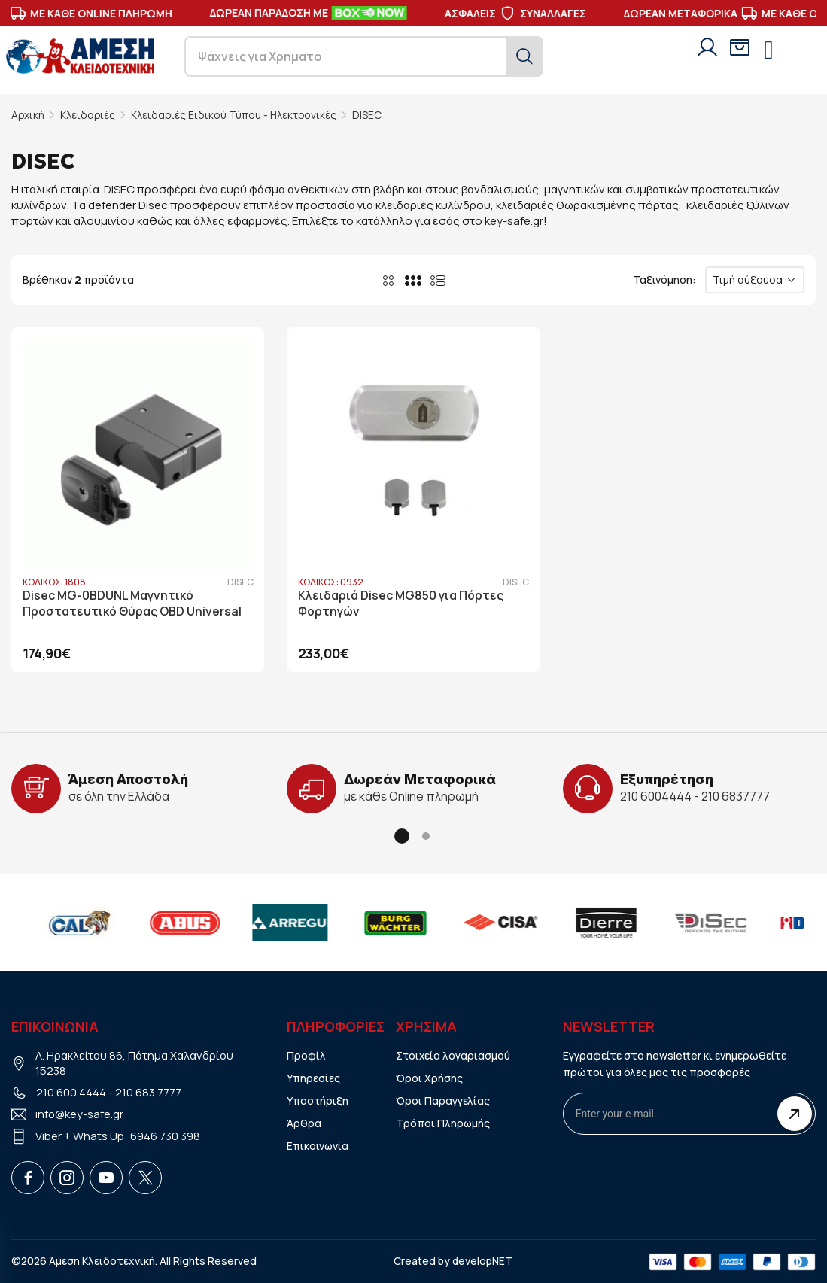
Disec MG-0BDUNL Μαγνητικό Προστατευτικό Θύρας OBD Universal (133, 603)
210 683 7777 (148, 1092)
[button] (401, 835)
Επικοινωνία (318, 1145)
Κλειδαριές (89, 114)
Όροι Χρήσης (429, 1077)
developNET (482, 1260)
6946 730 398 (165, 1136)
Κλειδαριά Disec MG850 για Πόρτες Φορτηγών (401, 603)
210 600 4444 (71, 1092)
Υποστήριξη (318, 1100)
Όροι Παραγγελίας (443, 1100)
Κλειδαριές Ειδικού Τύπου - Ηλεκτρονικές (236, 114)
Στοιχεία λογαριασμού (454, 1054)
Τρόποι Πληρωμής (443, 1122)
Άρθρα (304, 1122)
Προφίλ (306, 1054)
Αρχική (28, 114)
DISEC (370, 114)
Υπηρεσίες (313, 1077)
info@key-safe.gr (79, 1114)
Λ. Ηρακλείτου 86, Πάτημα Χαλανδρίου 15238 (135, 1062)
